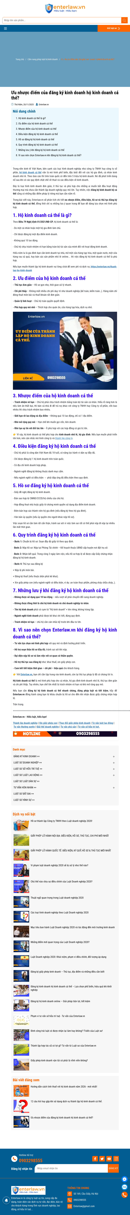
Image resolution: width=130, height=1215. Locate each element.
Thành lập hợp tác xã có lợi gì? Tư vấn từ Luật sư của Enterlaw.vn (63, 1045)
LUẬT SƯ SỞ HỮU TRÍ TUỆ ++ (28, 768)
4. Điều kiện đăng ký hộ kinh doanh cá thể (37, 134)
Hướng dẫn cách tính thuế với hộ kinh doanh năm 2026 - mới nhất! (64, 1086)
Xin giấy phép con (48, 723)
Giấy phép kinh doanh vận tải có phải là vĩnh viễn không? (59, 1060)
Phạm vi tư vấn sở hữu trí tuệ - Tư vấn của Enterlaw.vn (58, 1016)
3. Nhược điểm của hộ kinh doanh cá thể (36, 128)
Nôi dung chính (24, 111)
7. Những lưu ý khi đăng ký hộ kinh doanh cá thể (40, 150)
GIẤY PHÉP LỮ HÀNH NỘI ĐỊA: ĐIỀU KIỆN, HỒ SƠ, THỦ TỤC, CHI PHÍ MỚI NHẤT (70, 835)
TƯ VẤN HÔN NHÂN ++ (25, 787)
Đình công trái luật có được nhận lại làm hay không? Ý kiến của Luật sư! (67, 1030)
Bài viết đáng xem (26, 1080)
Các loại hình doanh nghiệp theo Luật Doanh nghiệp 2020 (60, 912)
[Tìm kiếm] (124, 20)
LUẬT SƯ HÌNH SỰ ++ (24, 799)
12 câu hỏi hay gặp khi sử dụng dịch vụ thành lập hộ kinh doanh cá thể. (66, 1101)
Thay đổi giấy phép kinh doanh (74, 723)
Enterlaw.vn (26, 674)
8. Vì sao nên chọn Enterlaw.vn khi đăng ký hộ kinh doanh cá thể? (48, 155)
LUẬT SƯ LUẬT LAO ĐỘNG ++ (28, 775)
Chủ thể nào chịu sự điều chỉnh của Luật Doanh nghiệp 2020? (61, 881)
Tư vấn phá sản (68, 726)
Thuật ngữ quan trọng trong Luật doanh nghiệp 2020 (57, 897)
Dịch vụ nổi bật (24, 814)
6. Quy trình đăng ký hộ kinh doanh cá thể (37, 144)
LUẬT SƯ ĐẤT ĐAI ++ (24, 793)
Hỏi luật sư (113, 28)
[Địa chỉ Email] (77, 1168)
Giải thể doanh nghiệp (48, 726)
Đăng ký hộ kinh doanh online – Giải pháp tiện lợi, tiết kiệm (60, 1001)
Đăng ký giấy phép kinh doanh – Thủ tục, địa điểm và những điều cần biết (67, 971)
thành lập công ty (63, 438)
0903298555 (30, 1160)
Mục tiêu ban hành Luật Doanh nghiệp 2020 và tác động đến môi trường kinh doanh (73, 927)
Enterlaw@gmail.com (84, 1206)
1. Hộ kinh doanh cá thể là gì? (31, 118)
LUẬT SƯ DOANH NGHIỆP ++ (28, 762)
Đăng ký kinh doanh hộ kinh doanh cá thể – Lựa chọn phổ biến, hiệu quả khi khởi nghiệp (71, 988)
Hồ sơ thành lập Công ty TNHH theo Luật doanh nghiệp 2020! (61, 820)
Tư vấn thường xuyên (24, 726)
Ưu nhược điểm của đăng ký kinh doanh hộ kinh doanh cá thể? (62, 1117)
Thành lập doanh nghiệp (25, 723)
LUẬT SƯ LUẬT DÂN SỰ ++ (26, 781)
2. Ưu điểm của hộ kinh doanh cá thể (34, 123)
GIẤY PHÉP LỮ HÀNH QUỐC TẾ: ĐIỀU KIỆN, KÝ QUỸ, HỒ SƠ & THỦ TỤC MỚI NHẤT (71, 850)
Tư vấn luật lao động (102, 723)
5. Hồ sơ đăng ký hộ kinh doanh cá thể (35, 139)
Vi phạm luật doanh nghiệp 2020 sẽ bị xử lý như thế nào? (59, 865)
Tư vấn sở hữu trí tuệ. (89, 726)
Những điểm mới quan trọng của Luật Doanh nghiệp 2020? (60, 942)
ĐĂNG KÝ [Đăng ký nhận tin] (113, 1168)
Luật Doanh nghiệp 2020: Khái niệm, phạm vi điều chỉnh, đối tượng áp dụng (68, 956)
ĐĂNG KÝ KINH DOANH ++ (27, 756)
